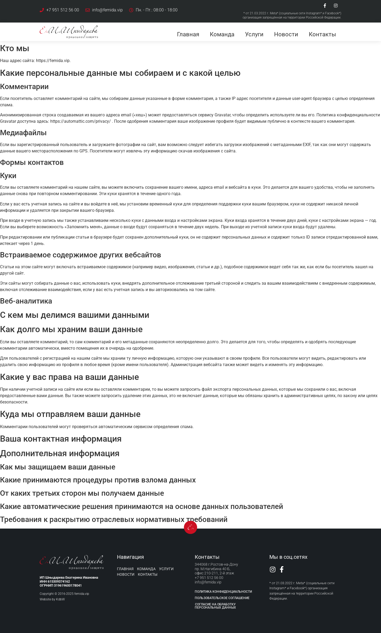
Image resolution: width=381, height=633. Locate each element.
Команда (222, 34)
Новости (286, 34)
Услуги (254, 34)
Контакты (322, 34)
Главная (188, 34)
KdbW (60, 599)
